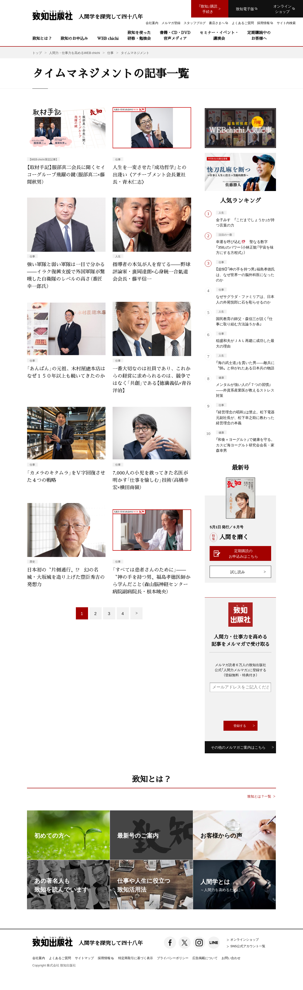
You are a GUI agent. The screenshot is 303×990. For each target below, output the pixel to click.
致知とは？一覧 (259, 796)
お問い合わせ (231, 957)
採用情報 (106, 958)
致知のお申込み (74, 38)
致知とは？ (42, 38)
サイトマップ (84, 957)
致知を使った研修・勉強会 (139, 35)
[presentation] (247, 706)
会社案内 (38, 957)
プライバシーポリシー (172, 957)
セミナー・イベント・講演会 (219, 35)
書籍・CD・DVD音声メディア (175, 35)
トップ (37, 52)
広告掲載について (205, 957)
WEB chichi (107, 38)
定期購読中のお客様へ (259, 35)
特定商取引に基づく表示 (135, 957)
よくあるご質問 (60, 957)
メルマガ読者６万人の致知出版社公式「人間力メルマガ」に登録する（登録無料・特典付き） (240, 669)
